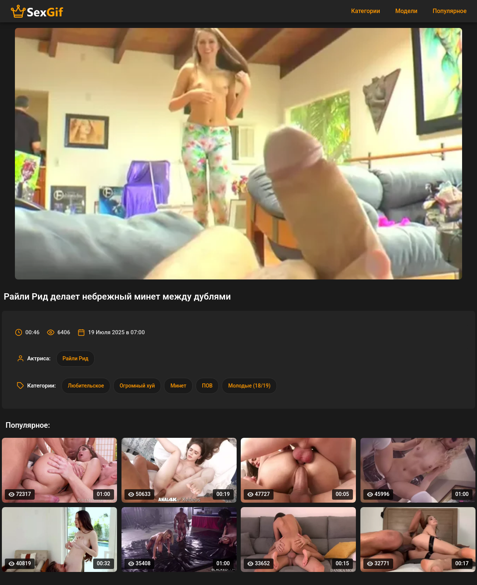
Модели (406, 11)
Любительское (86, 386)
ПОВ (207, 386)
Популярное (450, 11)
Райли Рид (75, 358)
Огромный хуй (137, 386)
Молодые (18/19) (249, 386)
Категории (365, 11)
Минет (178, 386)
